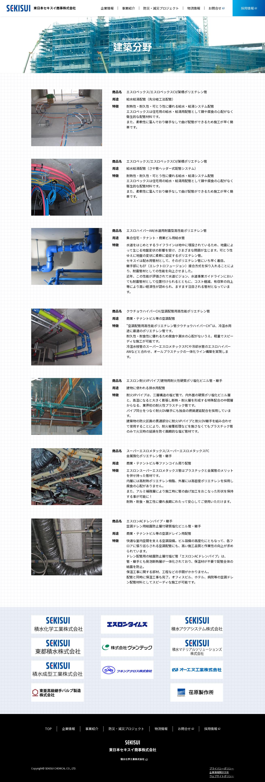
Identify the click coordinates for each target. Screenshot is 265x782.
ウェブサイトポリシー (221, 776)
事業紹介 (128, 8)
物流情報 (193, 8)
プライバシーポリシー (221, 768)
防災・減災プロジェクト (161, 8)
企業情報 (107, 8)
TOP (48, 728)
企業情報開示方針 (219, 772)
